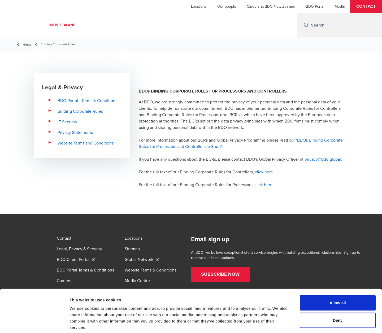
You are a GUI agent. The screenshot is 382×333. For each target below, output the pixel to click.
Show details (278, 322)
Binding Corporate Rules (80, 111)
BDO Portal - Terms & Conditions (87, 100)
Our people (226, 6)
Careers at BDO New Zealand (271, 6)
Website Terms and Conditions (86, 143)
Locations (199, 6)
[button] (366, 6)
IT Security (67, 122)
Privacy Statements (75, 132)
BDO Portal (315, 6)
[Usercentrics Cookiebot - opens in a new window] (34, 323)
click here (264, 172)
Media (340, 6)
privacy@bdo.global (323, 159)
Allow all (337, 276)
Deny (337, 294)
